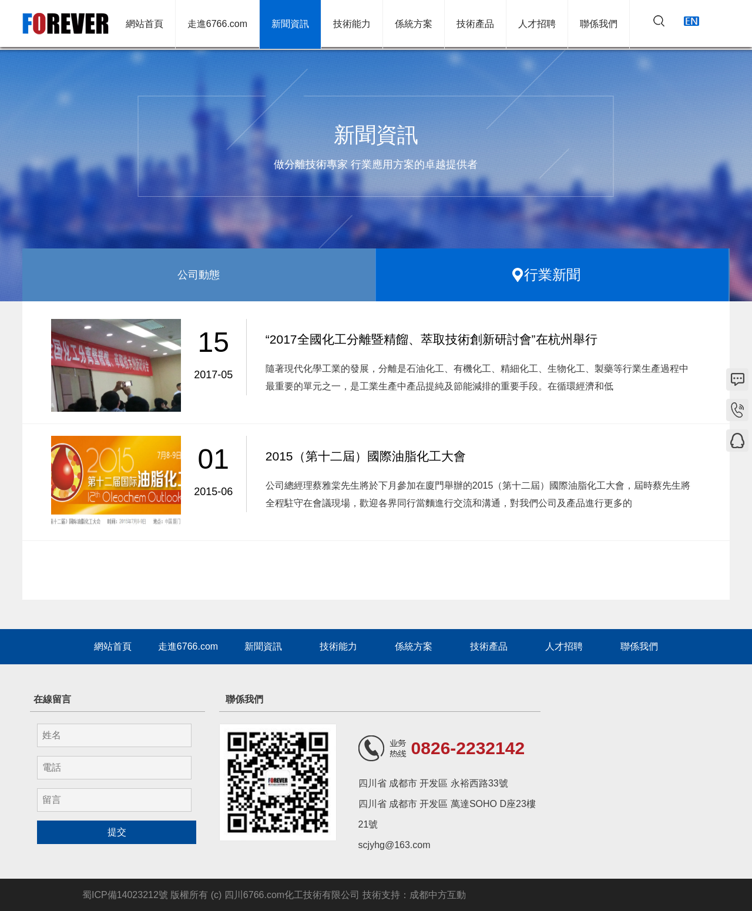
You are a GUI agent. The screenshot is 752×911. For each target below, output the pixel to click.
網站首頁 (144, 25)
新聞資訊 (290, 25)
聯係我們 (598, 25)
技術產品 (475, 25)
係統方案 (413, 25)
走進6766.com (217, 25)
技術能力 (352, 25)
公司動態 (198, 275)
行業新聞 (552, 275)
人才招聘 (537, 25)
